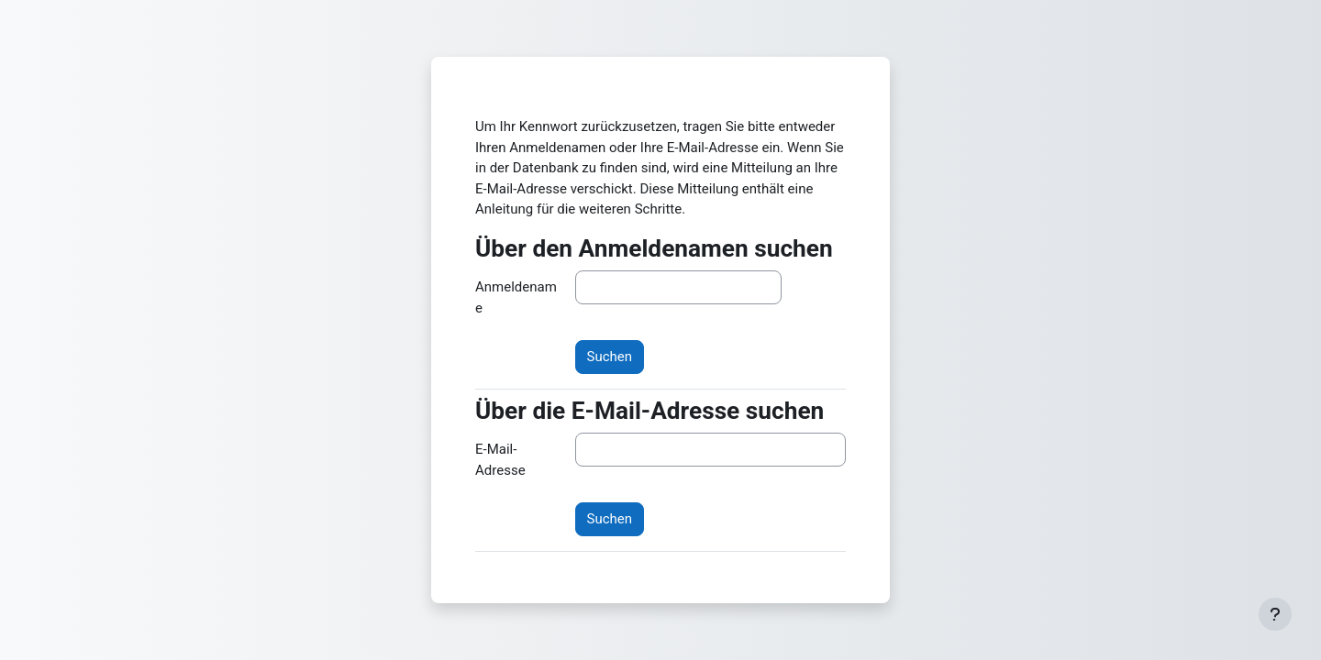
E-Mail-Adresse (500, 459)
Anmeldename (516, 297)
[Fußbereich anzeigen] (1275, 614)
